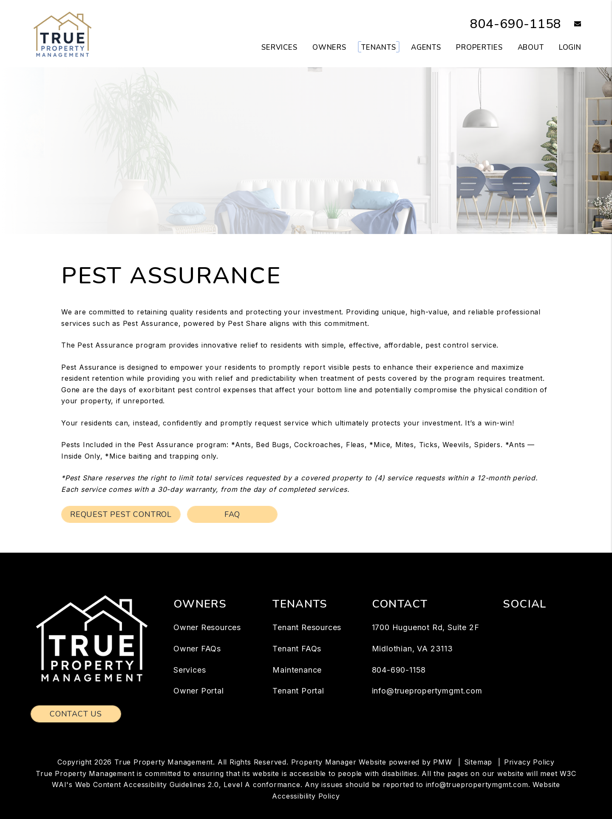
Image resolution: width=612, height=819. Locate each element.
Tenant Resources (306, 627)
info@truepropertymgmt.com (427, 690)
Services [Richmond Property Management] (279, 47)
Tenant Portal (298, 690)
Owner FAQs (197, 648)
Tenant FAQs (296, 648)
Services (189, 669)
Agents (426, 47)
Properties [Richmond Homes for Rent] (479, 47)
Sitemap (478, 762)
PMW (442, 762)
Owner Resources (207, 627)
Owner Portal (198, 690)
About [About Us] (531, 47)
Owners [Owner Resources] (329, 47)
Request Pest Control (121, 514)
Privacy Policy (529, 762)
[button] (571, 24)
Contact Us (76, 714)
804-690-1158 (516, 24)
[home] (62, 33)
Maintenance (297, 669)
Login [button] (570, 47)
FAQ (232, 514)
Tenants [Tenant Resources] (378, 47)
